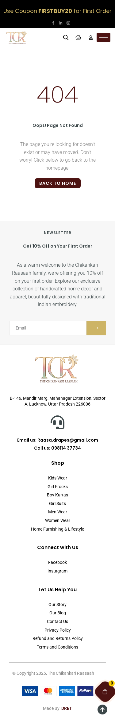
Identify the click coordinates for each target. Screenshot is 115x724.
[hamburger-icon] (103, 37)
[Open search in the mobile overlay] (66, 37)
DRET (66, 708)
